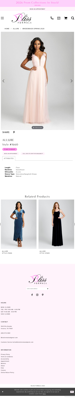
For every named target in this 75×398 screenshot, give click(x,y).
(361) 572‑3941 (5, 335)
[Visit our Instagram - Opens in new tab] (37, 297)
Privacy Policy (5, 357)
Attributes (9, 160)
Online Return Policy (7, 375)
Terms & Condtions (7, 359)
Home (7, 29)
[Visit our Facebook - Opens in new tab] (32, 297)
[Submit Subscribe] (47, 290)
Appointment (5, 363)
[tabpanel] (37, 81)
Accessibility (5, 361)
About (3, 368)
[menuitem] (52, 18)
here (44, 396)
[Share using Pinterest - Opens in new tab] (14, 132)
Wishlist (3, 366)
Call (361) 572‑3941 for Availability (38, 155)
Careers (3, 372)
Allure (16, 29)
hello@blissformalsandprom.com (23, 344)
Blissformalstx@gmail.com (9, 340)
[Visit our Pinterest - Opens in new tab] (43, 297)
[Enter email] (37, 290)
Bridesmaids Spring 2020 (33, 29)
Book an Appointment (12, 155)
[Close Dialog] (3, 394)
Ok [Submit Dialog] (72, 394)
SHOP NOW (37, 5)
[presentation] (19, 226)
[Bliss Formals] (21, 18)
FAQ (2, 370)
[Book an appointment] (37, 9)
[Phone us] (52, 18)
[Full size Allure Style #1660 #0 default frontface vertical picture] (37, 81)
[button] (65, 18)
